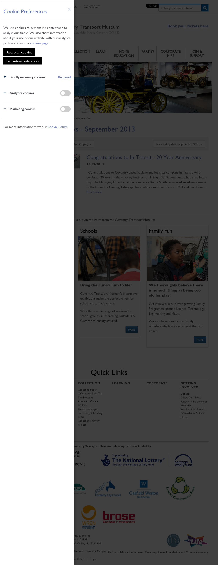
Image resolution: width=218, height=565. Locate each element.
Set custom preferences (23, 60)
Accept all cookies (19, 52)
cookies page (39, 42)
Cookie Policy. (57, 126)
